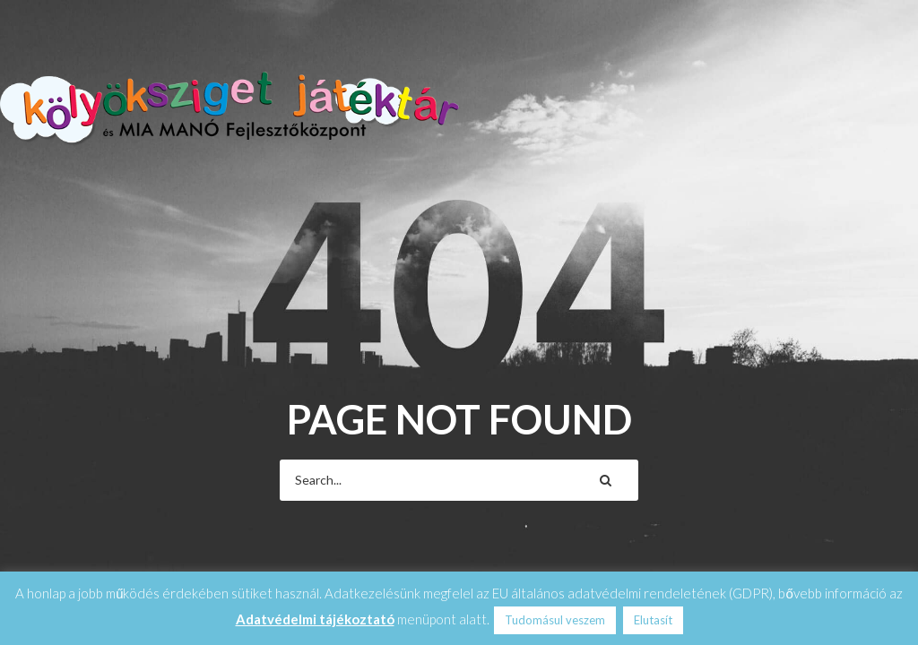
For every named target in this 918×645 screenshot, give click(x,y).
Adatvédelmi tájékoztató (315, 619)
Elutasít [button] (653, 620)
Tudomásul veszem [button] (555, 620)
